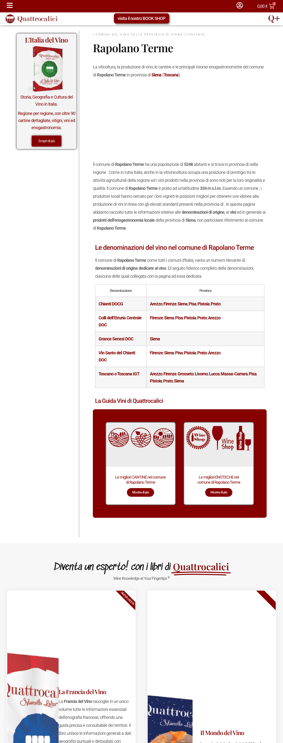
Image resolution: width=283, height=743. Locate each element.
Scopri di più (46, 141)
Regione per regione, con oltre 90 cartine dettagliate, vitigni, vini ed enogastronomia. (46, 120)
